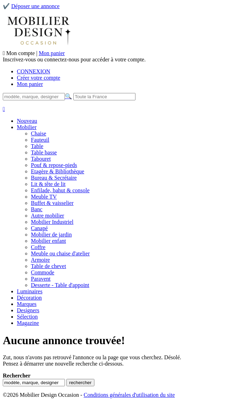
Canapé (39, 228)
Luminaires (29, 291)
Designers (28, 310)
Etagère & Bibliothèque (57, 171)
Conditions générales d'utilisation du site (129, 395)
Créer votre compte (38, 78)
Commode (42, 272)
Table (37, 146)
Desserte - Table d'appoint (60, 285)
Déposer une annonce (35, 6)
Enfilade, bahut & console (60, 190)
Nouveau (27, 121)
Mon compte (21, 53)
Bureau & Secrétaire (54, 178)
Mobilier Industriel (52, 222)
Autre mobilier (47, 216)
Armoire (40, 260)
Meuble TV (44, 197)
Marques (27, 304)
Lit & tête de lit (48, 184)
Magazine (28, 323)
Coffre (38, 247)
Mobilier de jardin (51, 235)
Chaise (38, 133)
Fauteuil (40, 140)
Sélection (27, 317)
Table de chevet (48, 266)
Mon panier (52, 53)
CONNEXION (33, 71)
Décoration (29, 298)
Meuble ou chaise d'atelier (60, 253)
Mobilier (27, 127)
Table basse (44, 152)
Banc (36, 209)
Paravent (41, 279)
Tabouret (41, 159)
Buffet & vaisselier (52, 203)
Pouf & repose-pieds (54, 165)
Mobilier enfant (48, 241)
